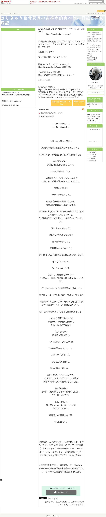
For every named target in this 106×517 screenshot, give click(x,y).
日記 (7, 13)
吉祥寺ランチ (91, 49)
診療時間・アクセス (93, 39)
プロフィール (14, 13)
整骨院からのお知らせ (94, 41)
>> (80, 3)
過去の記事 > (79, 102)
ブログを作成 (94, 3)
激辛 (88, 55)
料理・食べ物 (7, 3)
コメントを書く (77, 504)
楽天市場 (102, 3)
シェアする (53, 498)
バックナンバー (95, 149)
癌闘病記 (50, 116)
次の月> (98, 141)
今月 (94, 141)
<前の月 (90, 141)
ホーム (3, 13)
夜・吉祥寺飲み (92, 45)
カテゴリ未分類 (92, 32)
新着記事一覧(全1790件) (61, 102)
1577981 (100, 11)
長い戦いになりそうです (52, 113)
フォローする (96, 93)
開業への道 (90, 58)
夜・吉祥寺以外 (92, 47)
